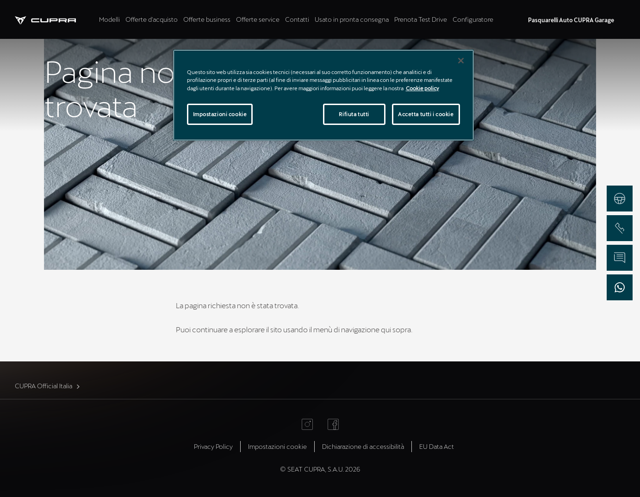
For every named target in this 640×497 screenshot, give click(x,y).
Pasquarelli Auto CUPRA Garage (571, 20)
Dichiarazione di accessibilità (363, 446)
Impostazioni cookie (277, 446)
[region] (323, 95)
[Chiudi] (461, 60)
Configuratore (473, 19)
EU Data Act (436, 446)
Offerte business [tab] (206, 19)
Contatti (297, 19)
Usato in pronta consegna (352, 19)
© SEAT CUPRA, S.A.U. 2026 (320, 469)
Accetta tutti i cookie (426, 114)
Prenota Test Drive (420, 19)
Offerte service (258, 19)
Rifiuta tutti (354, 114)
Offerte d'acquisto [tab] (151, 19)
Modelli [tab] (109, 19)
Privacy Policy (213, 446)
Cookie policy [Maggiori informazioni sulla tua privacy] (422, 88)
